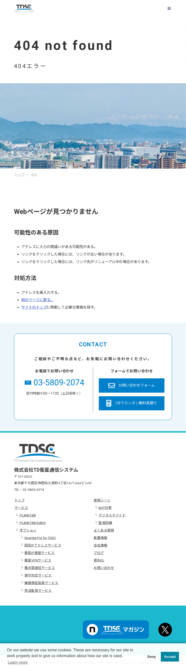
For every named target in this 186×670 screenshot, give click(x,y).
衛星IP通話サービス (39, 553)
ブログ (99, 553)
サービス (21, 508)
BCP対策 (105, 508)
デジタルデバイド (112, 515)
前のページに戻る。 (37, 300)
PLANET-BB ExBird (33, 523)
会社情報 (100, 545)
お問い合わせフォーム (131, 385)
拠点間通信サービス (39, 568)
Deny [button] (151, 657)
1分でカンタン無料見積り (131, 403)
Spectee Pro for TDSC (40, 538)
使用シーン (102, 500)
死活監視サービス (38, 590)
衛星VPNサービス (37, 560)
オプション (28, 530)
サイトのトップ (34, 307)
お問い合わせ (104, 568)
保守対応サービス (38, 575)
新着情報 (100, 538)
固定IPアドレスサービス (42, 545)
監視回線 (105, 523)
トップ (20, 500)
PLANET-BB (28, 515)
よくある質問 (104, 530)
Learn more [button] (18, 662)
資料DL (99, 560)
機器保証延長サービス (41, 583)
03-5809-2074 (54, 382)
